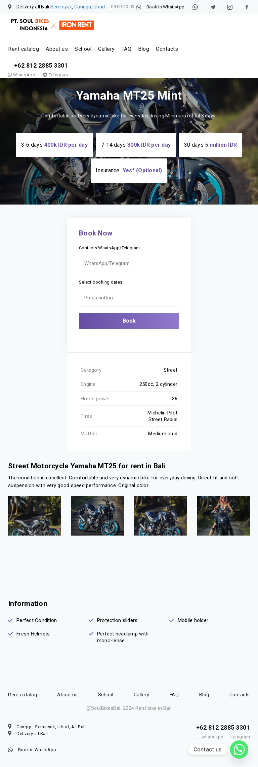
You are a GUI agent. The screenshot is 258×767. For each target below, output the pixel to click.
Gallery (101, 53)
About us (54, 53)
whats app (213, 736)
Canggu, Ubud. (90, 6)
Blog (136, 53)
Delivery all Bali (32, 733)
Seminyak (61, 6)
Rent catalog (22, 53)
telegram (240, 736)
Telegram (55, 83)
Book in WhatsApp (165, 6)
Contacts (158, 53)
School (78, 53)
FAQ (120, 53)
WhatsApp (21, 83)
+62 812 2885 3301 (41, 74)
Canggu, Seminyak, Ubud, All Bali (51, 726)
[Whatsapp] (239, 749)
